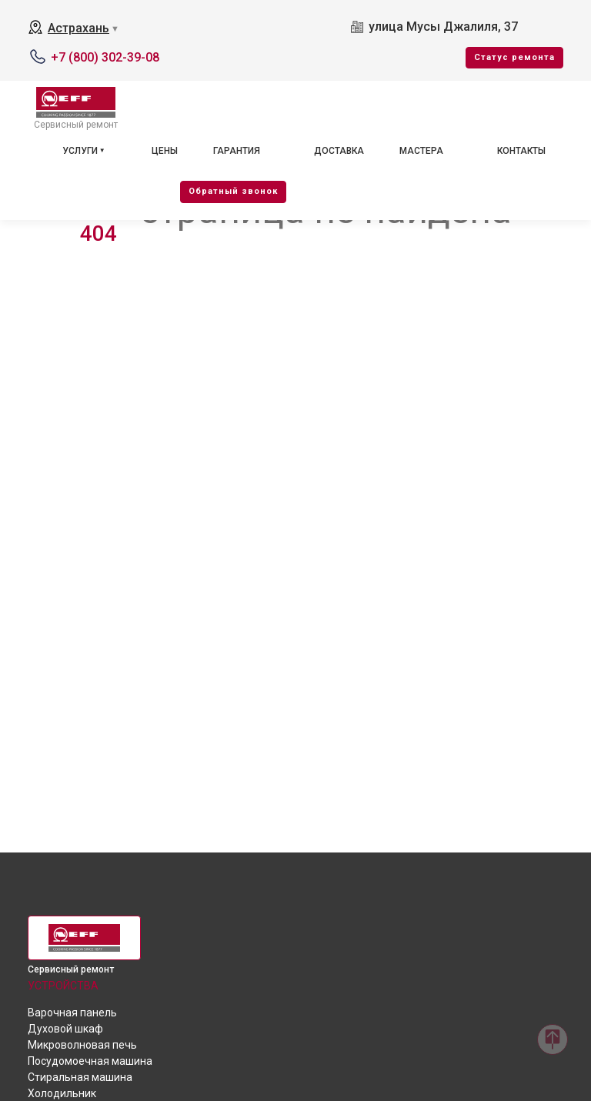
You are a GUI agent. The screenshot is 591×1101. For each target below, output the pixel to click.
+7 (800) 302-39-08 (105, 57)
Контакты (521, 150)
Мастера (421, 150)
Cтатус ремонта (514, 57)
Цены (165, 150)
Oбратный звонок (233, 191)
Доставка (339, 150)
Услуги (80, 150)
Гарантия (236, 150)
